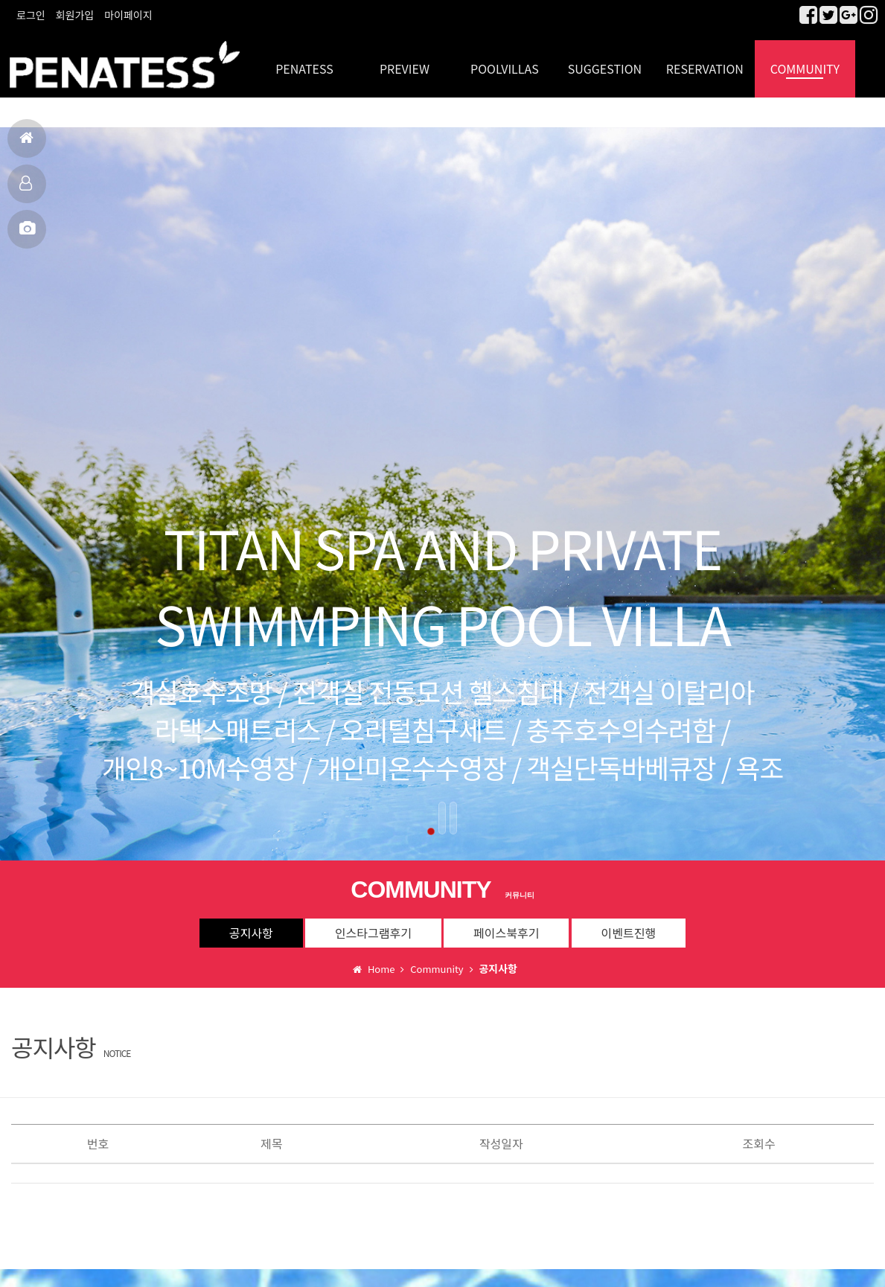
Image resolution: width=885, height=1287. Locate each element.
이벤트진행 (628, 924)
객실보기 (25, 189)
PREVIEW (404, 59)
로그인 (30, 14)
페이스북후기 (506, 924)
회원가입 (75, 14)
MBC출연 (27, 235)
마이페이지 (128, 14)
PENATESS (304, 59)
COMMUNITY (805, 59)
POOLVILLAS (504, 59)
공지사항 (251, 924)
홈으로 (26, 144)
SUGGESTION (605, 59)
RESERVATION (705, 59)
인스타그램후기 (373, 924)
